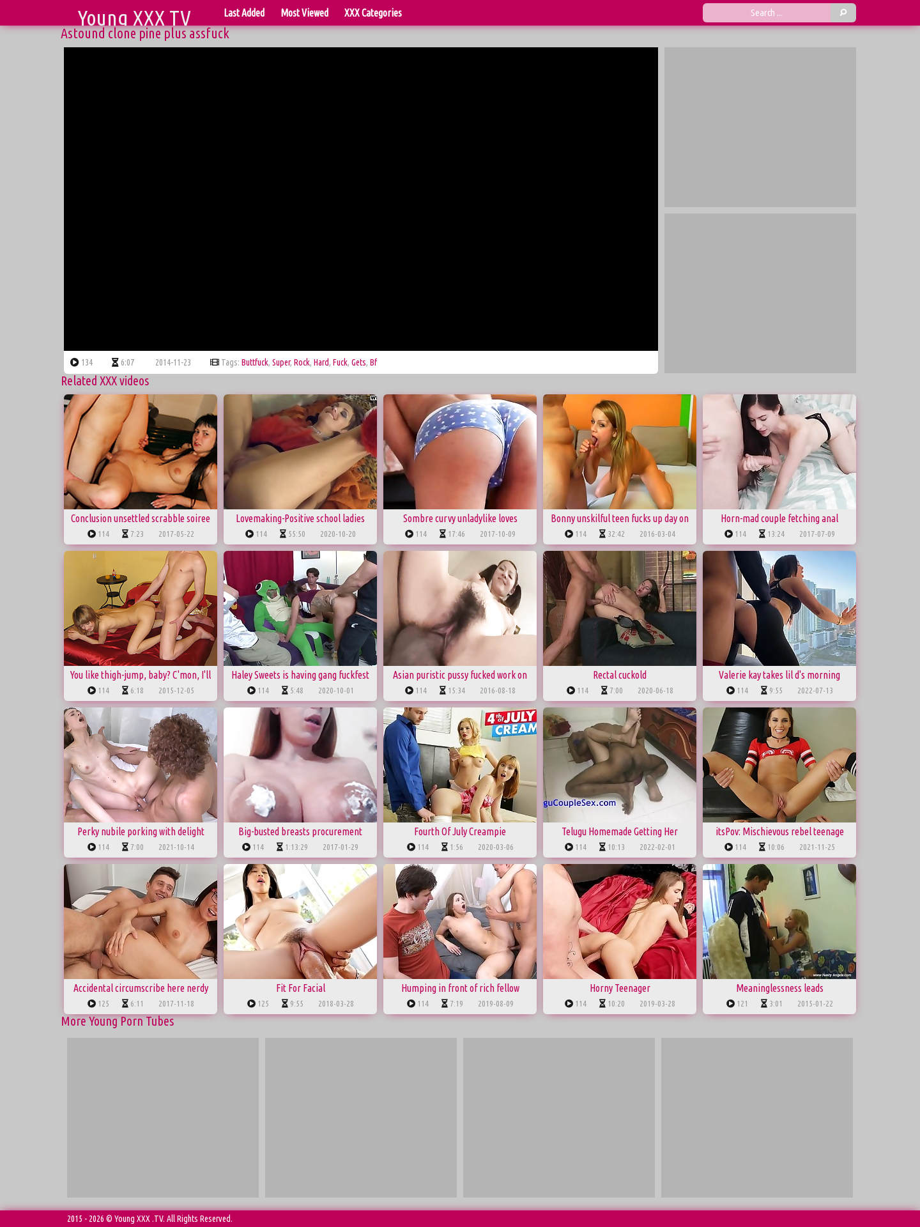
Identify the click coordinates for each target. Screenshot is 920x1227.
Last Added (244, 13)
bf (373, 362)
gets (358, 362)
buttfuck (254, 362)
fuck (340, 362)
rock (302, 362)
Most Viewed (304, 13)
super (281, 362)
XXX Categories (373, 13)
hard (321, 362)
